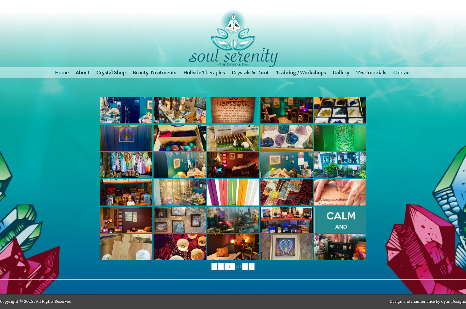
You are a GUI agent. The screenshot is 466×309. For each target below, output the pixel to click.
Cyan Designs (453, 301)
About (83, 73)
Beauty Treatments (154, 73)
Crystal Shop (111, 73)
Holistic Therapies (204, 73)
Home (62, 73)
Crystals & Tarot (250, 73)
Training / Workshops (301, 73)
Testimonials (371, 73)
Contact (402, 73)
